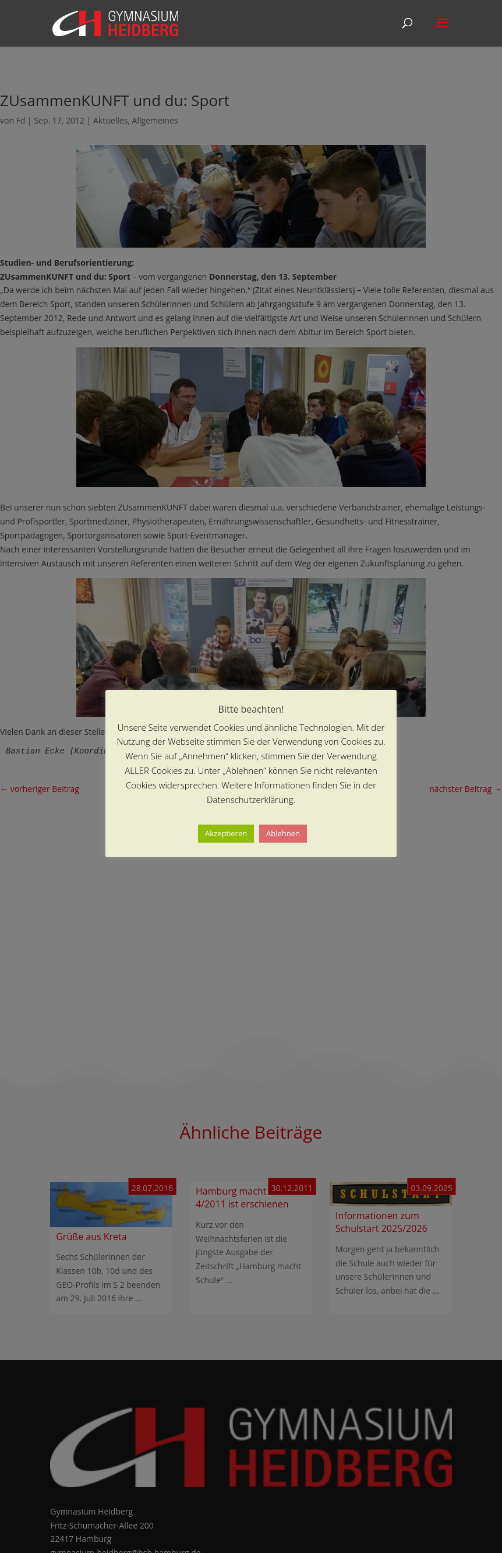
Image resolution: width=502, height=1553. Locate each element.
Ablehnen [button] (283, 833)
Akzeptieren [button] (226, 833)
